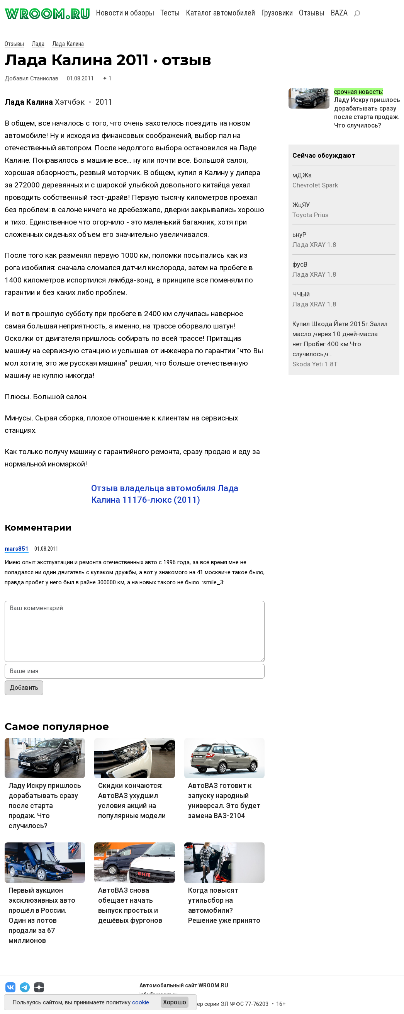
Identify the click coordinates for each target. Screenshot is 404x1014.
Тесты (170, 12)
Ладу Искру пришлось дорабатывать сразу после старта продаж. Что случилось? (44, 805)
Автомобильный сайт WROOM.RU (183, 985)
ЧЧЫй (301, 294)
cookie (140, 1002)
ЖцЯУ (301, 205)
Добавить (24, 687)
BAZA (339, 12)
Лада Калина (68, 44)
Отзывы (311, 12)
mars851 (17, 548)
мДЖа (302, 175)
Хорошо (174, 1002)
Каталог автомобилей (220, 12)
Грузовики (277, 12)
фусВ (299, 264)
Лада (38, 44)
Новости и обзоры (125, 12)
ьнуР (299, 234)
